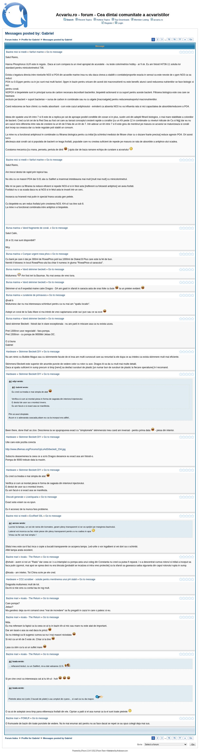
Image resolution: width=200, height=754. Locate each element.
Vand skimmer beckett (34, 269)
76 (174, 39)
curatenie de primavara (35, 295)
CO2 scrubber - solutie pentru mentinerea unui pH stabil (48, 579)
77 (180, 39)
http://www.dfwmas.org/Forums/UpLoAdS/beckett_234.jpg (35, 449)
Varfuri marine (36, 52)
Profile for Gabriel (30, 39)
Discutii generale (14, 497)
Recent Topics (85, 20)
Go (190, 39)
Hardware (11, 351)
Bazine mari (12, 557)
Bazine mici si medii (16, 52)
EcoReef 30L (36, 516)
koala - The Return (30, 557)
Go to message (54, 52)
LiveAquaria (32, 497)
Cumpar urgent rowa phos (36, 254)
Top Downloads (122, 20)
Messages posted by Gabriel (57, 39)
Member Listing (141, 20)
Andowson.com (122, 751)
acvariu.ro (158, 20)
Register (108, 23)
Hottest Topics (103, 20)
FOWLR (25, 718)
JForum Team (101, 751)
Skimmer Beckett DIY (30, 351)
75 (169, 39)
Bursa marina (13, 228)
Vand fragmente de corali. (36, 228)
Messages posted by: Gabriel (29, 33)
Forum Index (11, 39)
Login (120, 23)
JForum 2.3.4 (85, 751)
